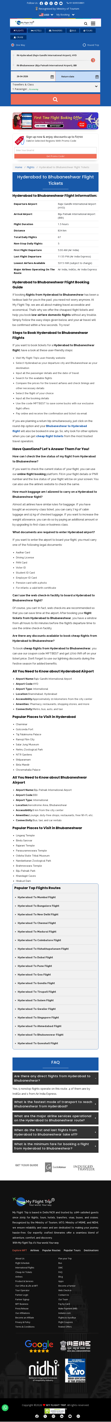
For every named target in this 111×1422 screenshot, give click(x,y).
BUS (73, 30)
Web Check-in (64, 1290)
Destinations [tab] (91, 1250)
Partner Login (21, 1295)
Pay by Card (64, 1304)
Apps (60, 1281)
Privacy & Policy (22, 1322)
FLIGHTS (18, 30)
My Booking (63, 14)
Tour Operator (22, 1290)
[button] (89, 127)
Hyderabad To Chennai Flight (37, 923)
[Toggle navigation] (93, 22)
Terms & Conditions (24, 1327)
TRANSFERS (55, 30)
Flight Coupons (65, 1322)
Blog (60, 1277)
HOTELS (36, 30)
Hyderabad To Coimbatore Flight (39, 940)
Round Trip (93, 45)
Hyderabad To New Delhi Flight (38, 914)
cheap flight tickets (49, 436)
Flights (30, 167)
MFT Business (21, 1304)
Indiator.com (64, 1313)
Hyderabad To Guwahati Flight (38, 1043)
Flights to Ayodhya (67, 1318)
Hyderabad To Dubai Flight (35, 957)
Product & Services (24, 1281)
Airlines (18, 1277)
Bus (60, 1263)
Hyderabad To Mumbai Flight (37, 897)
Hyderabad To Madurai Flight (37, 932)
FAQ (60, 1272)
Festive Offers (65, 1327)
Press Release (22, 1308)
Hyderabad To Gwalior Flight (37, 1009)
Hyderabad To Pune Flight (35, 966)
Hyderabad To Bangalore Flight (38, 906)
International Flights (24, 1268)
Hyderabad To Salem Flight (36, 1000)
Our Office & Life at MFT (26, 1286)
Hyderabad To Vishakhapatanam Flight (43, 949)
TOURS (88, 30)
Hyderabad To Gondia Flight (36, 983)
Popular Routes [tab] (51, 1250)
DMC (60, 1268)
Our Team (63, 1299)
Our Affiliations (22, 1313)
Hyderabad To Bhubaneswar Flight (40, 1035)
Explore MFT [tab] (19, 1250)
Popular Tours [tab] (72, 1250)
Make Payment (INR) (67, 1308)
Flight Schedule (22, 1263)
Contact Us (63, 1295)
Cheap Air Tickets (23, 1272)
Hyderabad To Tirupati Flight (37, 992)
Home (18, 167)
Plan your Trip (65, 1258)
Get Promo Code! (55, 156)
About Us (19, 1258)
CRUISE (18, 37)
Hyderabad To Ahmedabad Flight (39, 1026)
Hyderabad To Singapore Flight (38, 1017)
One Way (20, 45)
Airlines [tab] (34, 1250)
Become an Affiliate (24, 1318)
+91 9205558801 (75, 2)
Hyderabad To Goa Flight (34, 974)
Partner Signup (22, 1299)
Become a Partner (67, 1286)
